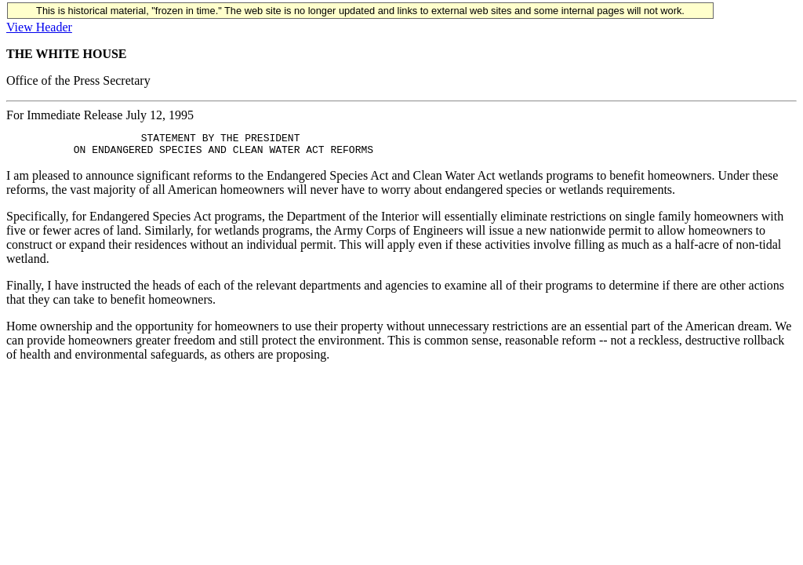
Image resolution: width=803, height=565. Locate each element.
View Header (39, 27)
